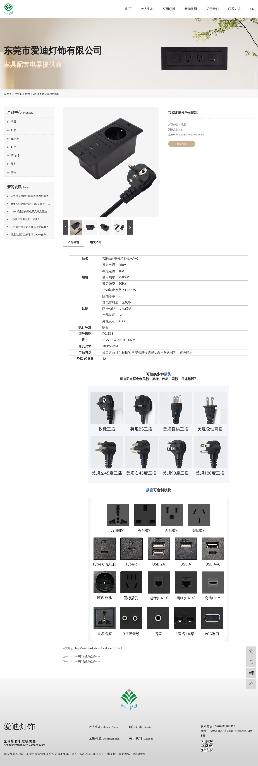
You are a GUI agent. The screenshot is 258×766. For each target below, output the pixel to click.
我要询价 (182, 143)
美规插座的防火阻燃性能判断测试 (29, 196)
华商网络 (124, 753)
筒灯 (13, 163)
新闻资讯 (190, 9)
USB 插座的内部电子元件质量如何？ (31, 211)
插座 (27, 94)
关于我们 (212, 9)
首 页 (128, 9)
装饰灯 (15, 155)
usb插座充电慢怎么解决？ (25, 219)
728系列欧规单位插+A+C (87, 656)
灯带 (13, 147)
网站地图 (139, 753)
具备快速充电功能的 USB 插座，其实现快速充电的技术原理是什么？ (32, 203)
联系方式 (234, 9)
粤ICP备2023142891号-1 (88, 753)
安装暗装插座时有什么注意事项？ (29, 226)
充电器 (15, 138)
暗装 (13, 130)
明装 (13, 121)
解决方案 (140, 727)
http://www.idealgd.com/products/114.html (98, 648)
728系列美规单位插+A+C (87, 661)
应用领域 (169, 9)
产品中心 (147, 9)
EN (252, 9)
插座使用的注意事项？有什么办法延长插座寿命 (32, 234)
